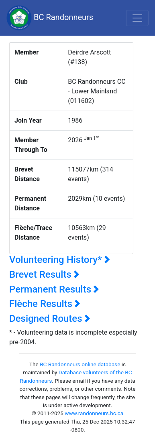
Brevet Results (44, 274)
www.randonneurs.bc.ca (94, 413)
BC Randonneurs (49, 17)
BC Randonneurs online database (80, 364)
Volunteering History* (59, 259)
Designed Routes (49, 318)
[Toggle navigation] (137, 18)
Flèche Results (44, 303)
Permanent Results (54, 289)
